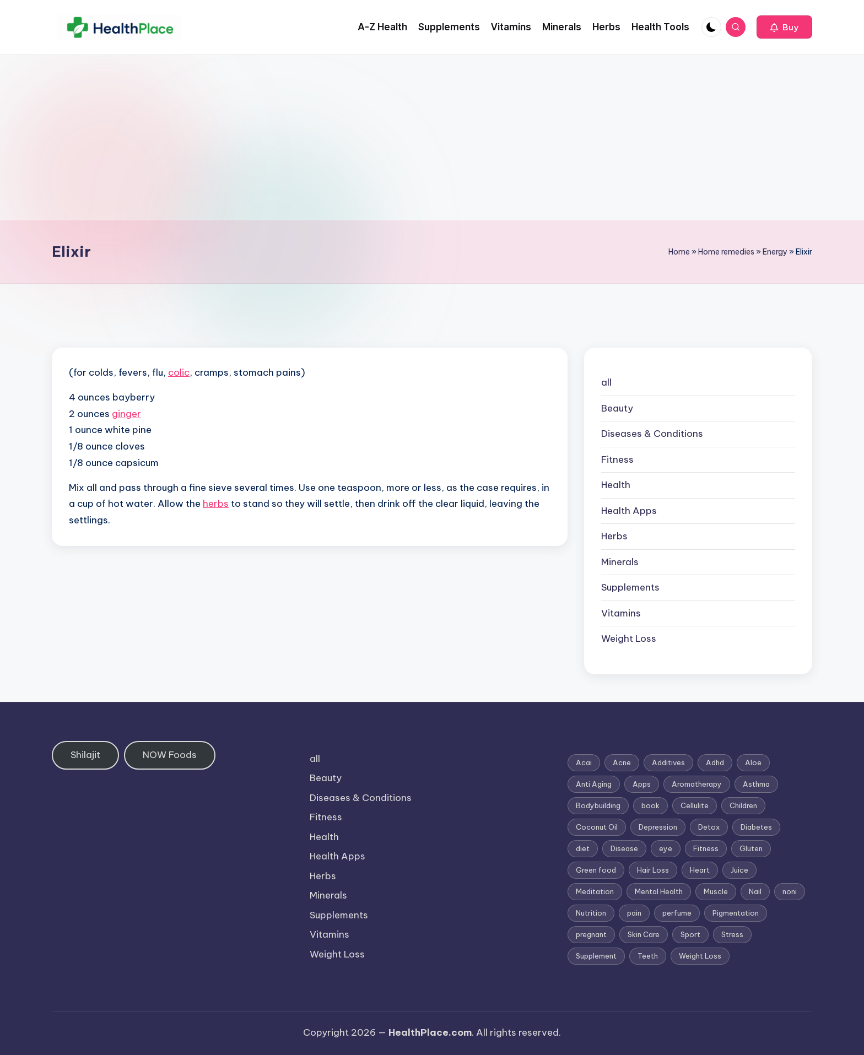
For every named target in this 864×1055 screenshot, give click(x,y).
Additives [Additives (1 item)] (668, 762)
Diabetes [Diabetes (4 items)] (756, 827)
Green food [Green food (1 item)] (596, 869)
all (606, 382)
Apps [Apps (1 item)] (642, 784)
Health (615, 485)
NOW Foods (170, 755)
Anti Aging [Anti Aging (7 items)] (594, 784)
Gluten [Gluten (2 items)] (751, 848)
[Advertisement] (432, 138)
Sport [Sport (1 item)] (690, 934)
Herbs (614, 536)
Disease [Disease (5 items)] (624, 848)
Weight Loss (628, 638)
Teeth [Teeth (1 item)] (648, 955)
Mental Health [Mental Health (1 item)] (659, 891)
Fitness (617, 459)
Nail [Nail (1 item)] (755, 891)
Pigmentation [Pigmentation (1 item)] (735, 912)
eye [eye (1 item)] (665, 848)
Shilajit (85, 755)
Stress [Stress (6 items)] (732, 934)
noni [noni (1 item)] (789, 891)
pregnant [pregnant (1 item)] (591, 934)
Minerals (620, 562)
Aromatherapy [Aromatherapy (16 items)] (697, 784)
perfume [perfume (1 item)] (677, 912)
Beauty (617, 408)
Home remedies (726, 252)
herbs (216, 503)
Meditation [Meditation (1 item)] (595, 891)
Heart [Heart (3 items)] (700, 869)
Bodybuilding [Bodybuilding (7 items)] (598, 805)
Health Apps (629, 511)
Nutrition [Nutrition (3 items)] (591, 912)
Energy (775, 252)
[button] (784, 27)
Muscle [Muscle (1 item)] (716, 891)
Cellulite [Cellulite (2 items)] (695, 805)
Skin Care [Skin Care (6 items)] (644, 934)
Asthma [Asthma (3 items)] (756, 784)
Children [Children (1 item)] (743, 805)
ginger (126, 414)
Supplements (630, 587)
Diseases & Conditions (652, 434)
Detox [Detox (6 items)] (709, 827)
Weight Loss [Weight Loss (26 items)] (700, 955)
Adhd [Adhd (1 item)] (715, 762)
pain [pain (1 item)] (634, 912)
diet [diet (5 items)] (583, 848)
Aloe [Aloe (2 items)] (753, 762)
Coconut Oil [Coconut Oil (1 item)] (597, 827)
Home (679, 252)
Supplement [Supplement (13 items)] (596, 955)
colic (179, 372)
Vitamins (621, 613)
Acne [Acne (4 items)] (622, 762)
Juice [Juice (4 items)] (739, 869)
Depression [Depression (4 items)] (658, 827)
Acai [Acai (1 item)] (584, 762)
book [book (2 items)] (650, 805)
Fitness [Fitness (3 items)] (706, 848)
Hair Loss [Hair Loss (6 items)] (653, 869)
